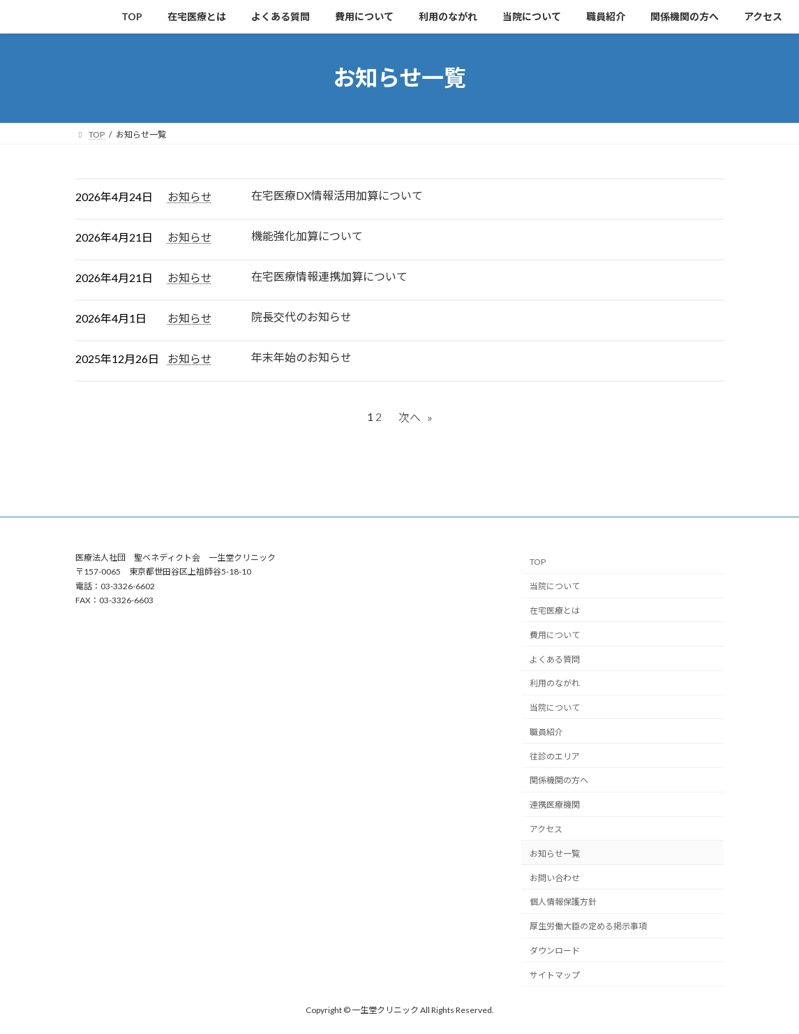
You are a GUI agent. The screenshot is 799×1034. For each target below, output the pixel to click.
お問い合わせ (555, 878)
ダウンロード (555, 950)
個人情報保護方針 (563, 901)
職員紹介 (546, 732)
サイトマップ (555, 975)
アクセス (546, 829)
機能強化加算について (307, 235)
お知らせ (189, 196)
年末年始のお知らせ (301, 357)
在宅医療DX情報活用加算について (337, 195)
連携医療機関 (555, 804)
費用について (555, 635)
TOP (538, 561)
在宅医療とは (555, 610)
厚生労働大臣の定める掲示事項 (588, 926)
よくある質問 (555, 659)
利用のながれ (555, 683)
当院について (555, 586)
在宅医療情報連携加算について (329, 276)
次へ (415, 417)
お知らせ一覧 (555, 853)
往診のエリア (555, 756)
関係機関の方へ (559, 780)
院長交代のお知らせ (301, 316)
